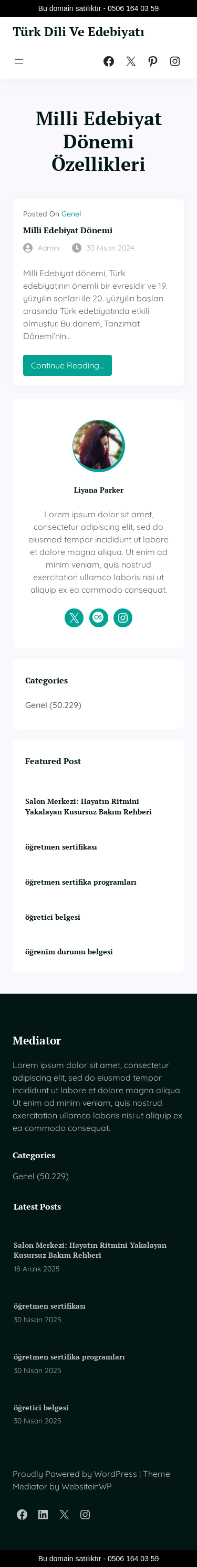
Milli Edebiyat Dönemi (67, 230)
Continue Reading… (71, 368)
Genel (71, 214)
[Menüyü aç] (19, 61)
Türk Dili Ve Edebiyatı (78, 32)
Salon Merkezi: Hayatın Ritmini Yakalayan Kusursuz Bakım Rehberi (88, 806)
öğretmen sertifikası (61, 847)
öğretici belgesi (52, 917)
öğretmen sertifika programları (81, 882)
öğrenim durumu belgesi (69, 951)
